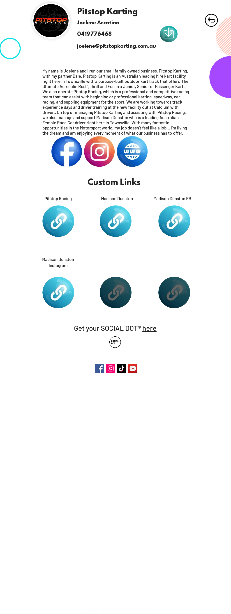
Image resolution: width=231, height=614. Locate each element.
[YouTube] (132, 368)
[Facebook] (99, 368)
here (149, 328)
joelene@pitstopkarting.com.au (116, 46)
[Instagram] (110, 368)
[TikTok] (121, 368)
